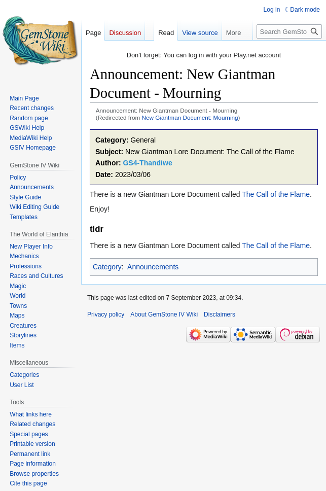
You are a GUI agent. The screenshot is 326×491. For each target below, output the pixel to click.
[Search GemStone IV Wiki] (289, 31)
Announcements (152, 267)
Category (107, 267)
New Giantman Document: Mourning (190, 117)
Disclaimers (219, 314)
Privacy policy (105, 314)
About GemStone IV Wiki (164, 314)
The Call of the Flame (276, 194)
